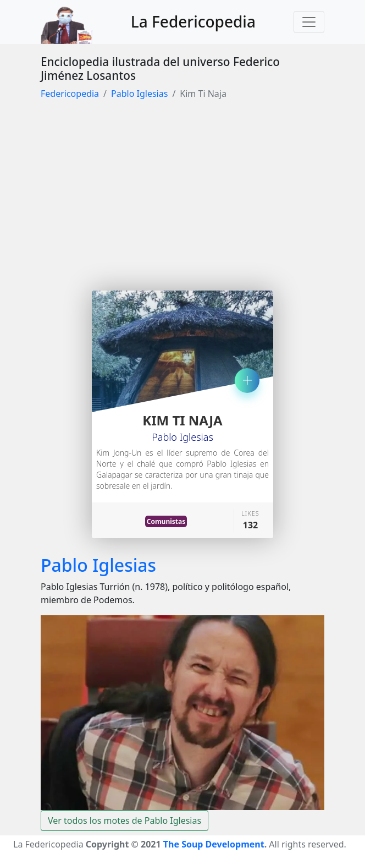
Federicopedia (70, 94)
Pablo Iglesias (139, 94)
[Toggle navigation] (309, 22)
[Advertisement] (182, 191)
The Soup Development (213, 844)
